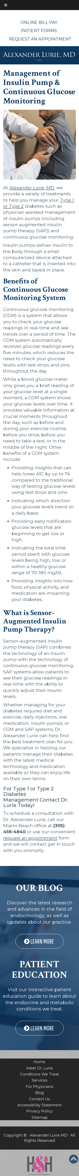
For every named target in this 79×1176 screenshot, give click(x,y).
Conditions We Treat (39, 1074)
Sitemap (40, 1117)
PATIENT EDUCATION (39, 969)
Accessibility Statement (39, 1105)
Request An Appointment (40, 39)
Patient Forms (39, 30)
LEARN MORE (39, 941)
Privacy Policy (39, 1111)
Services (39, 1080)
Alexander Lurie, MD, (32, 187)
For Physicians (39, 1086)
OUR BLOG (39, 888)
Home (39, 1062)
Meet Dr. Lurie (39, 1068)
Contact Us (39, 1099)
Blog (39, 1092)
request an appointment (30, 838)
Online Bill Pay (39, 22)
